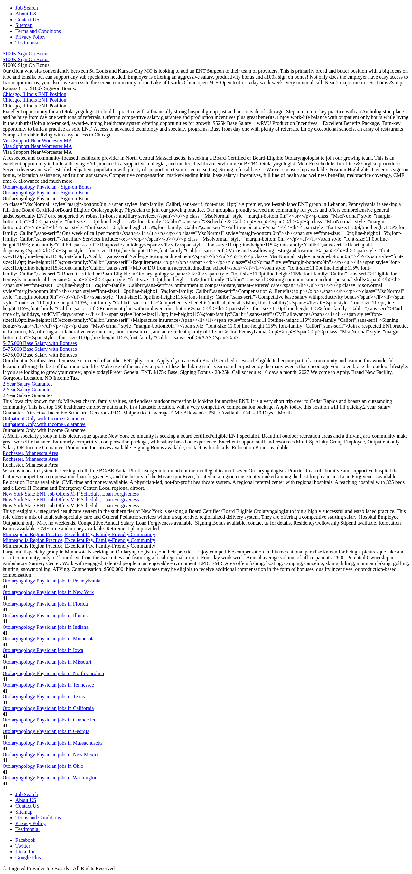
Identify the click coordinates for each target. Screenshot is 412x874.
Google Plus (28, 857)
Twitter (22, 846)
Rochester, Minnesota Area (30, 453)
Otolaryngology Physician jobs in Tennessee (48, 685)
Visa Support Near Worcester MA (37, 140)
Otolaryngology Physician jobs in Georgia (46, 731)
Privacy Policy (30, 37)
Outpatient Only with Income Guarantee (44, 418)
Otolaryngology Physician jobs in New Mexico (51, 754)
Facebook (25, 840)
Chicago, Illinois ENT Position (34, 94)
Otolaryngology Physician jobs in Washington (50, 777)
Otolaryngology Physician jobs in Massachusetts (53, 743)
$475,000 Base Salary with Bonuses (40, 343)
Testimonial (27, 42)
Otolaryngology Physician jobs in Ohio (43, 766)
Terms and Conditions (38, 31)
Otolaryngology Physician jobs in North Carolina (53, 673)
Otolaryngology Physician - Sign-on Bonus (47, 187)
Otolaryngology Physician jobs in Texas (44, 696)
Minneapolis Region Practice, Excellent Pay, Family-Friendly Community (79, 534)
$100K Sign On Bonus (26, 53)
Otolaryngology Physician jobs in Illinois (45, 615)
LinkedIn (24, 851)
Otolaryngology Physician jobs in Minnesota (49, 638)
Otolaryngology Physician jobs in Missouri (47, 662)
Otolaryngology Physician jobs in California (48, 708)
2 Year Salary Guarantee (28, 383)
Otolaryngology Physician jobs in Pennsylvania (51, 580)
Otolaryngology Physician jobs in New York (48, 592)
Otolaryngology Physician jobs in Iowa (43, 650)
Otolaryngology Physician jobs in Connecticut (50, 719)
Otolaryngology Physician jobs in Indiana (46, 627)
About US (25, 13)
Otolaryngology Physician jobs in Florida (45, 604)
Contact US (27, 19)
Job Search (26, 8)
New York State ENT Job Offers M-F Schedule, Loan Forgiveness (71, 494)
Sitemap (23, 25)
